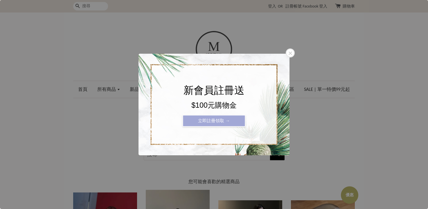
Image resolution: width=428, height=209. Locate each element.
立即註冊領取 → (214, 120)
